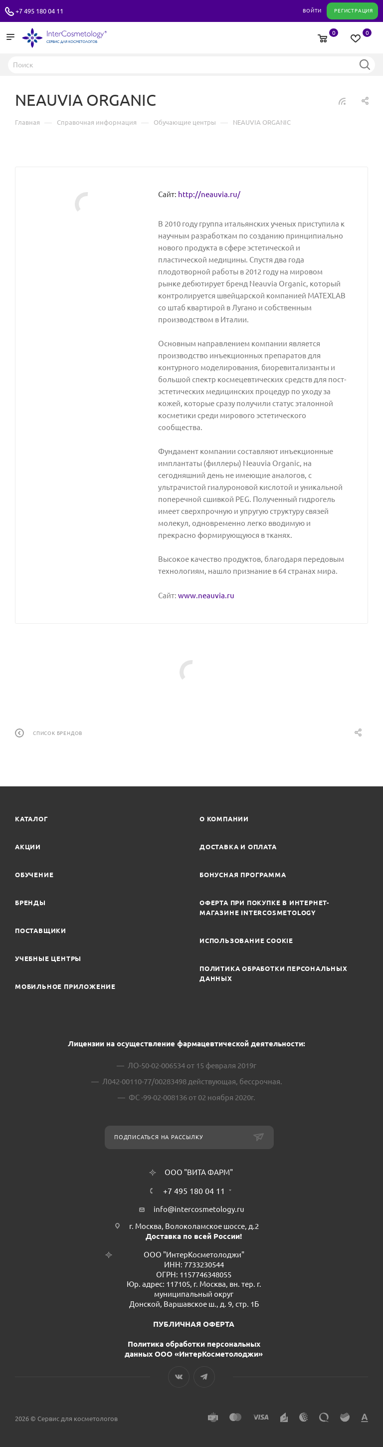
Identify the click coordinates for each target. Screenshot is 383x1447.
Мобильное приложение (65, 986)
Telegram (204, 1377)
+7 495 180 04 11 (39, 10)
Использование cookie (246, 940)
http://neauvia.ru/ (209, 194)
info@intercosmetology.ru (199, 1209)
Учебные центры (48, 958)
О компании (224, 818)
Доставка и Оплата (238, 846)
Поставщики (40, 930)
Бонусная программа (242, 874)
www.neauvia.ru (206, 595)
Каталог (31, 818)
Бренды (30, 902)
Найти (364, 64)
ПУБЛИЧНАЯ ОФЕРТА (193, 1324)
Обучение (34, 874)
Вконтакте (179, 1377)
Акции (28, 846)
